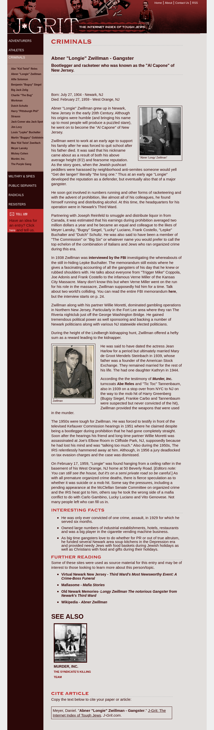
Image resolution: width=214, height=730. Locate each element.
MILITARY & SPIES (22, 176)
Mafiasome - (83, 585)
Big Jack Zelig (19, 90)
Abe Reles (125, 384)
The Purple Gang (21, 164)
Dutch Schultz (19, 105)
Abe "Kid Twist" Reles (24, 68)
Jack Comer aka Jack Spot (27, 121)
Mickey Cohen (19, 153)
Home (158, 2)
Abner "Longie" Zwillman (26, 74)
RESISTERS (17, 204)
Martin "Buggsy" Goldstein (27, 137)
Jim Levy (16, 127)
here (12, 230)
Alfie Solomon (19, 79)
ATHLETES (16, 50)
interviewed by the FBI (107, 258)
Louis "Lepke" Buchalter (26, 132)
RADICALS (16, 195)
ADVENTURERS (20, 41)
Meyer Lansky (19, 148)
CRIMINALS (17, 57)
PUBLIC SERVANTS (22, 185)
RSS (195, 2)
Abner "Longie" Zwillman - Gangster (111, 710)
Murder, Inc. (18, 158)
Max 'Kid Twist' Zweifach (25, 143)
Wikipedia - (84, 602)
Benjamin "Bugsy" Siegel (26, 84)
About (168, 2)
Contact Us (182, 2)
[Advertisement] (25, 270)
